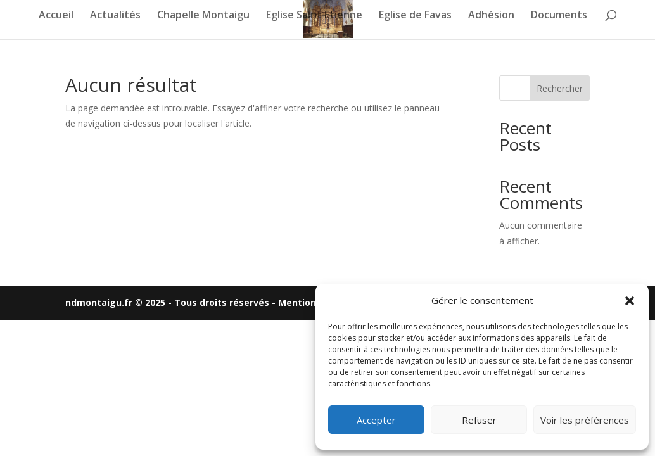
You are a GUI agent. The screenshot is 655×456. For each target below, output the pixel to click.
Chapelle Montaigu (203, 16)
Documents (559, 16)
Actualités (115, 16)
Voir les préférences (584, 420)
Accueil (56, 16)
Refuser (479, 420)
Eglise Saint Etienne (314, 16)
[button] (629, 300)
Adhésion (491, 16)
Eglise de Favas (415, 16)
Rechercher (560, 88)
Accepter (376, 420)
